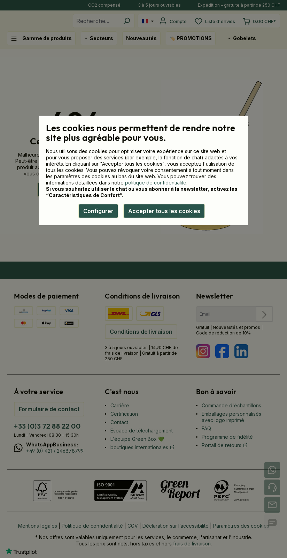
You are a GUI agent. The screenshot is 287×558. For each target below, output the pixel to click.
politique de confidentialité (155, 183)
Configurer (98, 211)
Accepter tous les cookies (164, 211)
